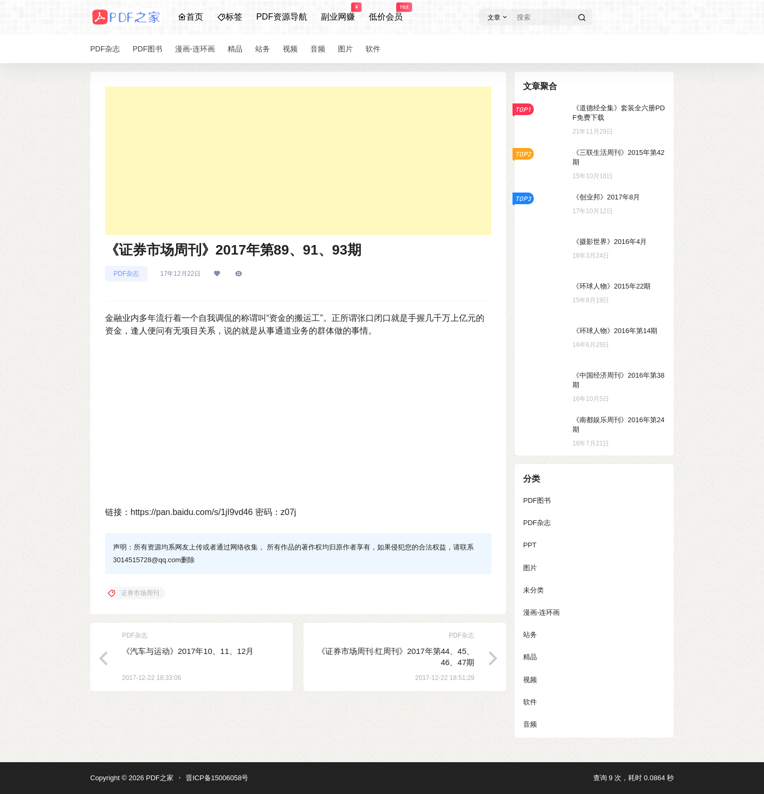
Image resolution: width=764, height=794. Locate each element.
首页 (190, 16)
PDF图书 (537, 500)
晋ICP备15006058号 (217, 778)
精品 (530, 657)
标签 (229, 16)
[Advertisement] (298, 160)
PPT (529, 545)
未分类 (533, 590)
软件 (530, 702)
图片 (530, 568)
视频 (530, 680)
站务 (530, 635)
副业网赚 (338, 12)
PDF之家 (158, 778)
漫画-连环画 (541, 612)
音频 (530, 724)
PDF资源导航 (281, 16)
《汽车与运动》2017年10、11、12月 (188, 651)
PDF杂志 (126, 273)
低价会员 (386, 12)
